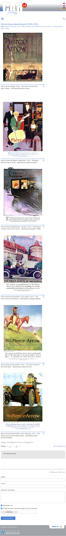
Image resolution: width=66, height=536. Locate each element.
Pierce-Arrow (12, 26)
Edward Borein (39, 26)
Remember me (8, 505)
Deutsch (64, 8)
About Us (4, 527)
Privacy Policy (12, 527)
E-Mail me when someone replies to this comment (20, 508)
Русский (64, 3)
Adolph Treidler (26, 26)
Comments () (60, 446)
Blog (5, 26)
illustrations (48, 26)
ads (32, 26)
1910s (18, 26)
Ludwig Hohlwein (57, 26)
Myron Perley (5, 28)
